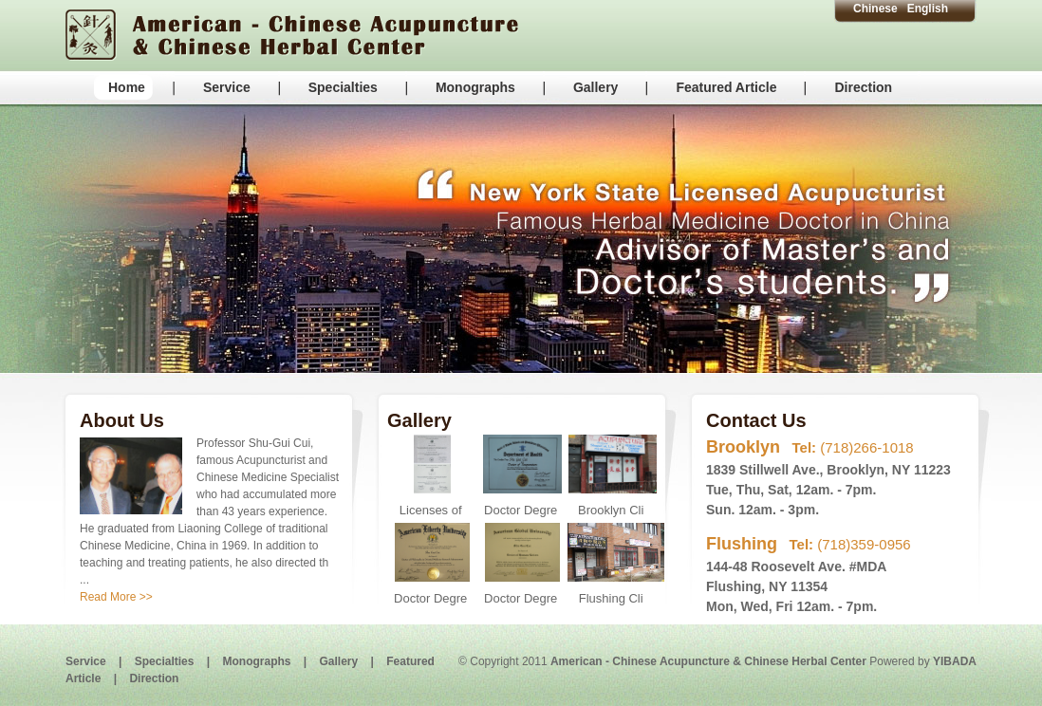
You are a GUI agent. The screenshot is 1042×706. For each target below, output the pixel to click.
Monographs (475, 87)
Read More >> (116, 597)
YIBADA (955, 661)
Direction (863, 87)
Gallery (595, 87)
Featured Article (726, 87)
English (927, 8)
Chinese (875, 8)
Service (227, 87)
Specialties (343, 87)
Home (126, 87)
